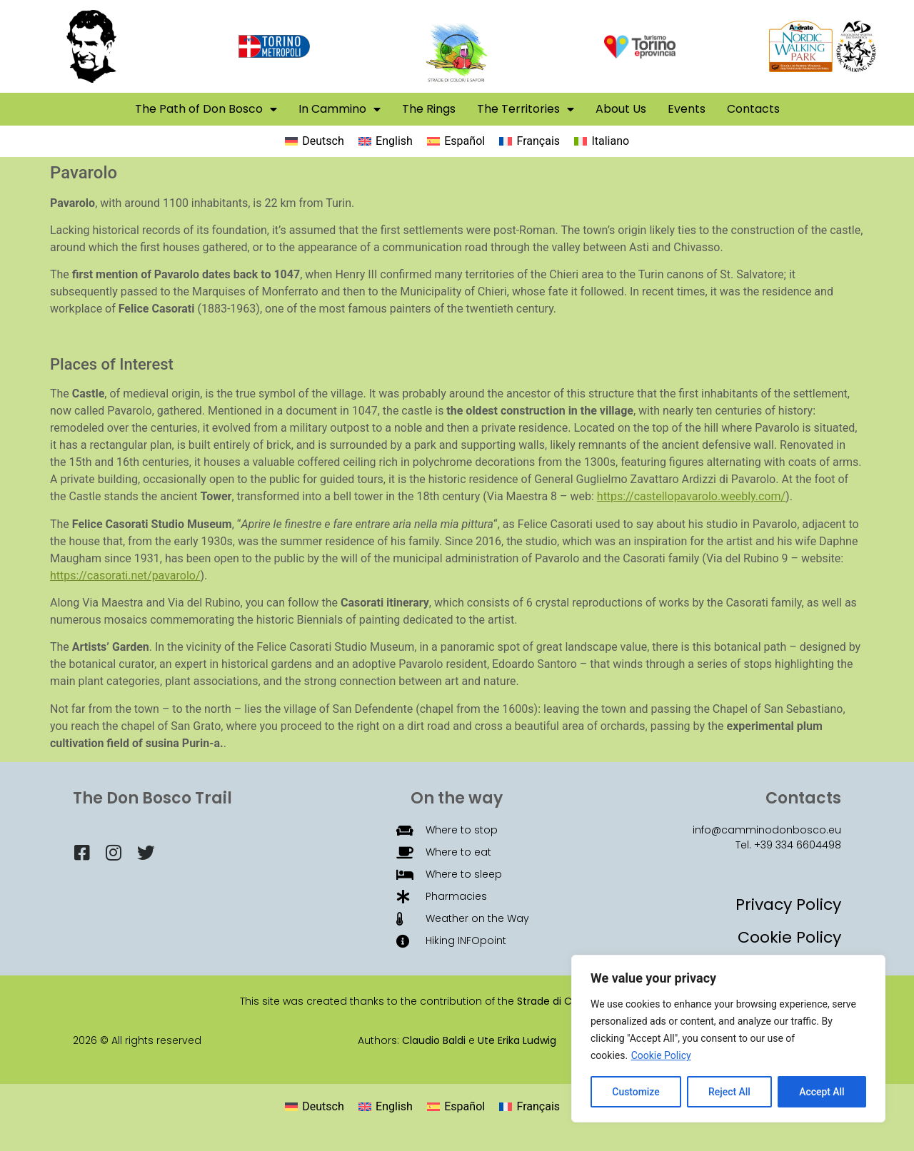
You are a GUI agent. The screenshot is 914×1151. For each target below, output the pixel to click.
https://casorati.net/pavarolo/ (125, 575)
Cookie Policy (661, 1056)
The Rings (429, 109)
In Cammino (339, 109)
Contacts (753, 109)
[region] (728, 1038)
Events (686, 109)
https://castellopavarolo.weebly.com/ (691, 496)
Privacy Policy (788, 904)
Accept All (822, 1091)
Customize (636, 1091)
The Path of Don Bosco (206, 109)
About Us (621, 109)
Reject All (729, 1091)
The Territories (525, 109)
